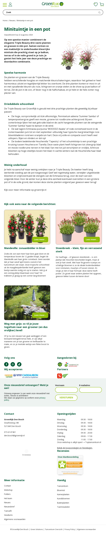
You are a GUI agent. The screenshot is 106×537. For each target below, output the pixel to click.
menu (5, 5)
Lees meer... (40, 239)
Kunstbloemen (63, 498)
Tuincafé (8, 511)
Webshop (8, 490)
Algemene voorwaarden (14, 519)
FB (6, 364)
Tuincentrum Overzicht (53, 529)
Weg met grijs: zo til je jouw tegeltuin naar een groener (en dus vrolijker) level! (26, 327)
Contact (7, 485)
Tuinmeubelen (63, 507)
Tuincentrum (62, 486)
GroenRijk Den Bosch (14, 419)
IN (13, 364)
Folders (7, 494)
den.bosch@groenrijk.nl (14, 435)
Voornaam (59, 385)
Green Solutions (36, 529)
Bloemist (61, 490)
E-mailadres (84, 385)
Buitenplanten (63, 502)
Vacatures (8, 515)
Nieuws (7, 502)
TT (19, 364)
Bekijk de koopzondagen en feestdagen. (75, 448)
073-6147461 (10, 432)
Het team (8, 498)
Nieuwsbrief (9, 506)
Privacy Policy (70, 529)
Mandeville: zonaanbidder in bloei (24, 248)
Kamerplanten (63, 494)
